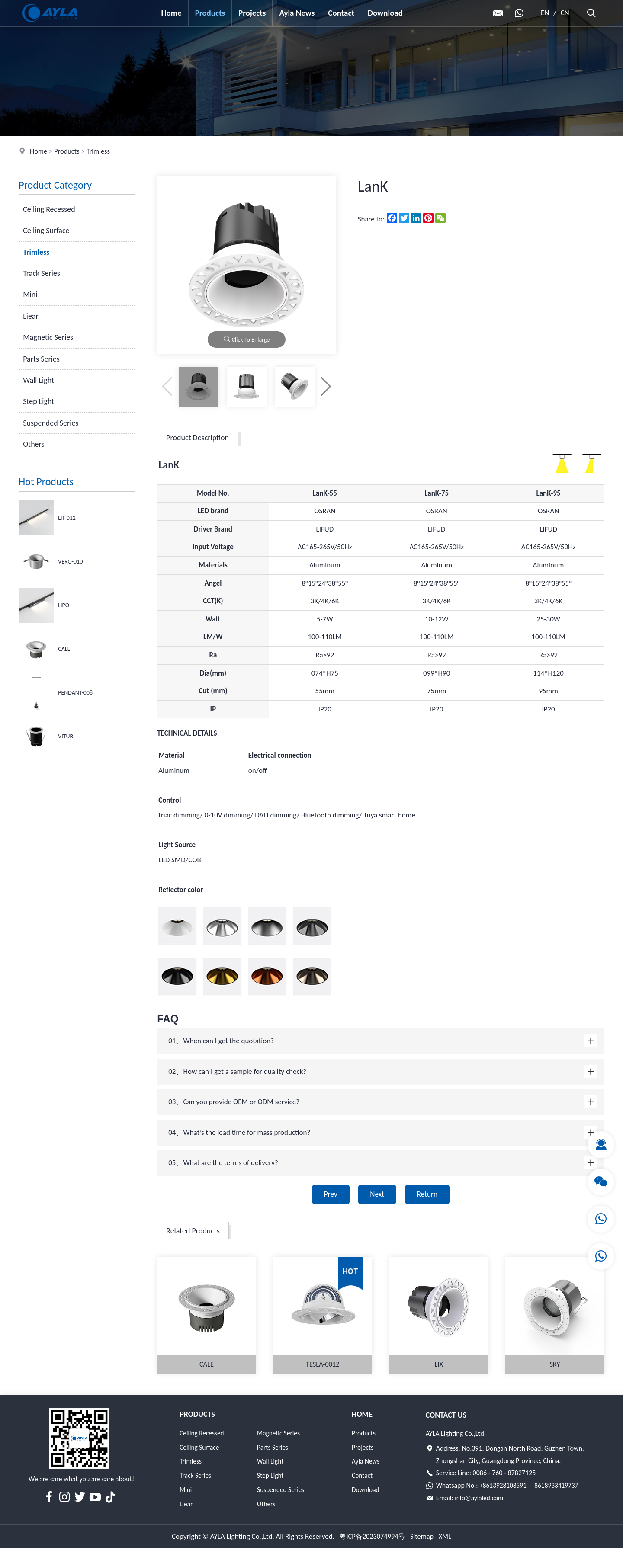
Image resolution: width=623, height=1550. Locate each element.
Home (171, 13)
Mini (30, 294)
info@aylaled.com (480, 1500)
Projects (252, 13)
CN (565, 12)
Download (385, 13)
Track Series (41, 273)
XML (447, 1537)
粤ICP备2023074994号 (371, 1537)
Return (430, 1195)
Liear (31, 316)
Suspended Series (50, 423)
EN (545, 12)
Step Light (38, 401)
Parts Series (41, 359)
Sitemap (423, 1537)
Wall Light (38, 380)
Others (33, 444)
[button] (326, 386)
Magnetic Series (48, 337)
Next (376, 1195)
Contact (341, 13)
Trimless (100, 151)
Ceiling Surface (46, 230)
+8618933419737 (557, 1487)
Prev (327, 1195)
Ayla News (297, 13)
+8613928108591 (503, 1487)
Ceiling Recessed (49, 209)
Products (210, 13)
